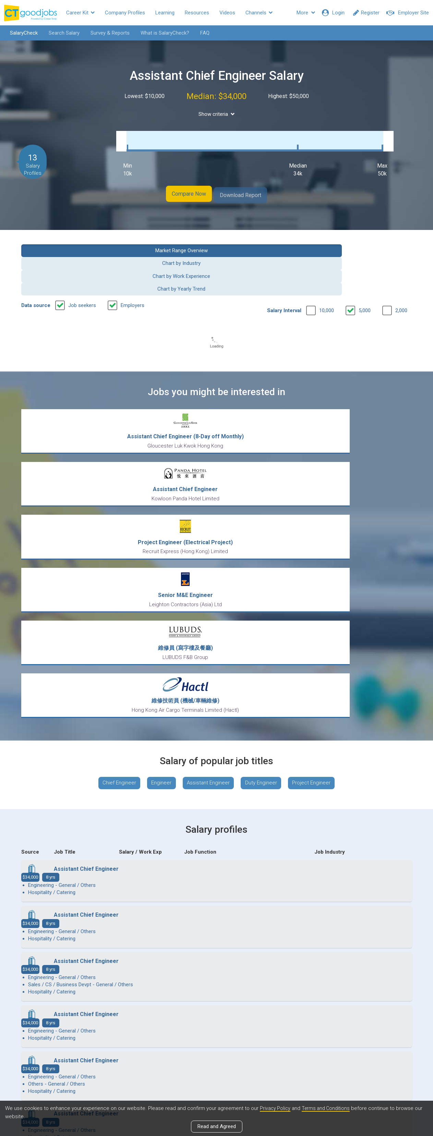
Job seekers (82, 259)
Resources (197, 13)
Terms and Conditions (328, 1108)
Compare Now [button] (178, 188)
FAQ (200, 33)
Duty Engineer (264, 529)
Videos (227, 13)
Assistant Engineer (208, 529)
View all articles (216, 1062)
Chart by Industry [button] (166, 242)
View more (216, 921)
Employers (132, 259)
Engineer (157, 529)
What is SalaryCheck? (160, 33)
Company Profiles (125, 13)
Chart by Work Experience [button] (267, 242)
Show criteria (216, 114)
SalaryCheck (19, 33)
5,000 (365, 264)
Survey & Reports (105, 33)
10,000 (326, 264)
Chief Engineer (113, 529)
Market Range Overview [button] (66, 242)
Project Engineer (317, 529)
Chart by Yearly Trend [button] (367, 242)
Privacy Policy (275, 1108)
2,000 (401, 264)
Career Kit (80, 13)
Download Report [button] (251, 188)
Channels (259, 13)
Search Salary (59, 33)
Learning (165, 13)
